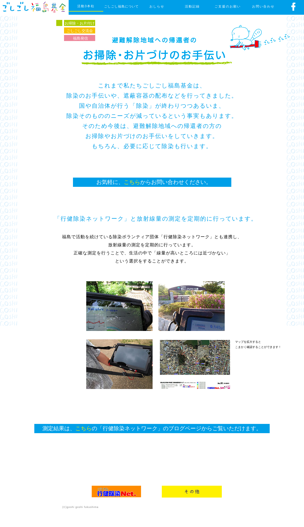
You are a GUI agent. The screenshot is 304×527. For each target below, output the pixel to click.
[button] (195, 364)
